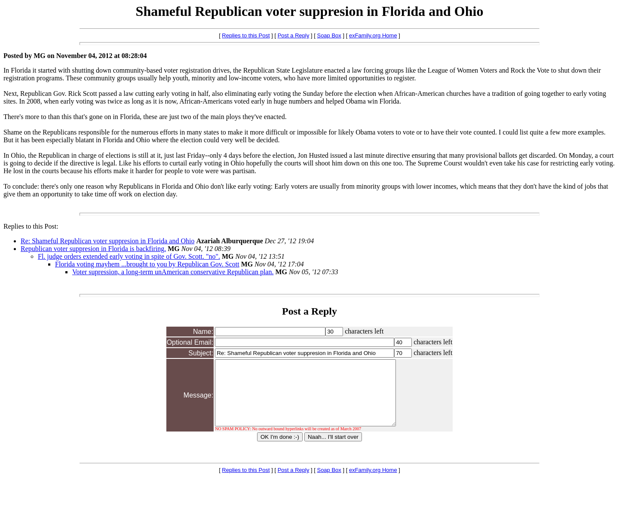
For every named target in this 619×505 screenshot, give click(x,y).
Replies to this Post (246, 35)
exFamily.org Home (373, 35)
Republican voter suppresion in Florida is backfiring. (93, 248)
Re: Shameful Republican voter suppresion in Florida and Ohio (107, 241)
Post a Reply (294, 35)
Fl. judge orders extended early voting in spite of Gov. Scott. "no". (129, 256)
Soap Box (329, 35)
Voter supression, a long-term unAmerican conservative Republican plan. (172, 271)
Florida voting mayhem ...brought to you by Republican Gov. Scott (147, 264)
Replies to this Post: (30, 226)
